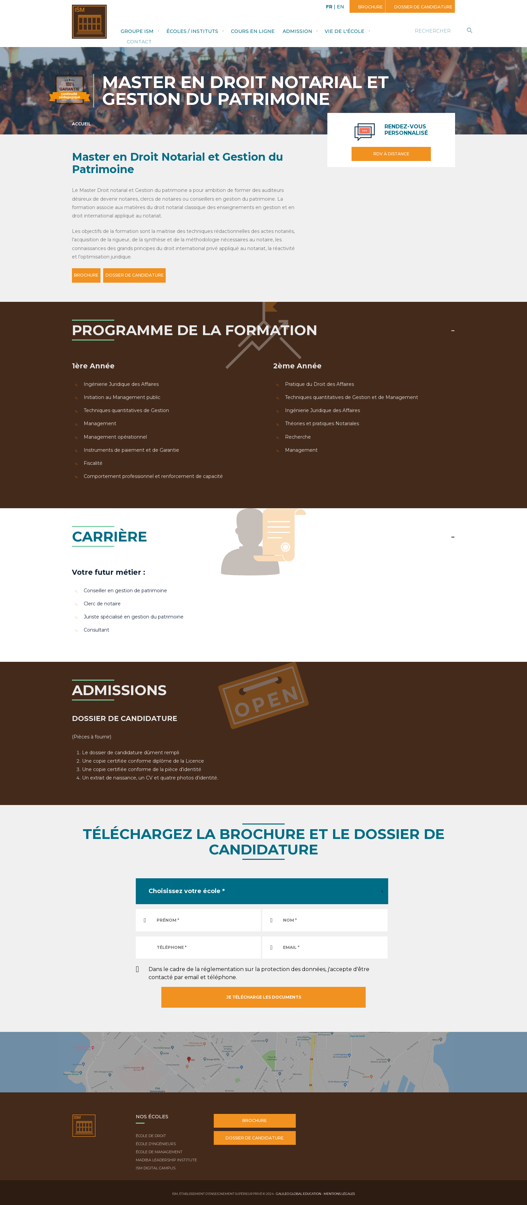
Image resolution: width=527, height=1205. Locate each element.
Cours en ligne (253, 31)
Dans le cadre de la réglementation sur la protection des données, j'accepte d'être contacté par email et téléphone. (259, 971)
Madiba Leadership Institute (166, 1158)
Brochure (370, 6)
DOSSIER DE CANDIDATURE (152, 275)
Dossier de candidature (422, 6)
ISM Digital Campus (155, 1166)
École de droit (151, 1134)
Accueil (81, 123)
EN (340, 7)
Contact (139, 41)
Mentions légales (339, 1192)
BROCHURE (92, 275)
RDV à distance (391, 153)
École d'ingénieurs (156, 1142)
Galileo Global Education (298, 1192)
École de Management (159, 1150)
